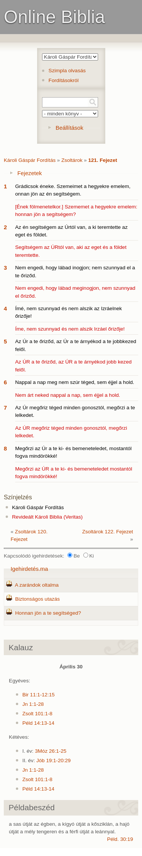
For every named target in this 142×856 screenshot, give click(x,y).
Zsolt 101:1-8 (37, 713)
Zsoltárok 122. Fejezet (107, 531)
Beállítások (69, 127)
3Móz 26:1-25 (50, 751)
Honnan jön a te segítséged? (48, 613)
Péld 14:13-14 (38, 723)
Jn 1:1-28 (33, 704)
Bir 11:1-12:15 (38, 695)
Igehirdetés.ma (29, 568)
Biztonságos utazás (37, 599)
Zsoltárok (72, 160)
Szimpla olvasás (67, 70)
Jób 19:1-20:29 (53, 760)
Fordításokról (63, 80)
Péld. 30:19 (120, 839)
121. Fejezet (102, 160)
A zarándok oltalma (37, 585)
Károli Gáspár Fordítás (30, 160)
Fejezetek (29, 173)
